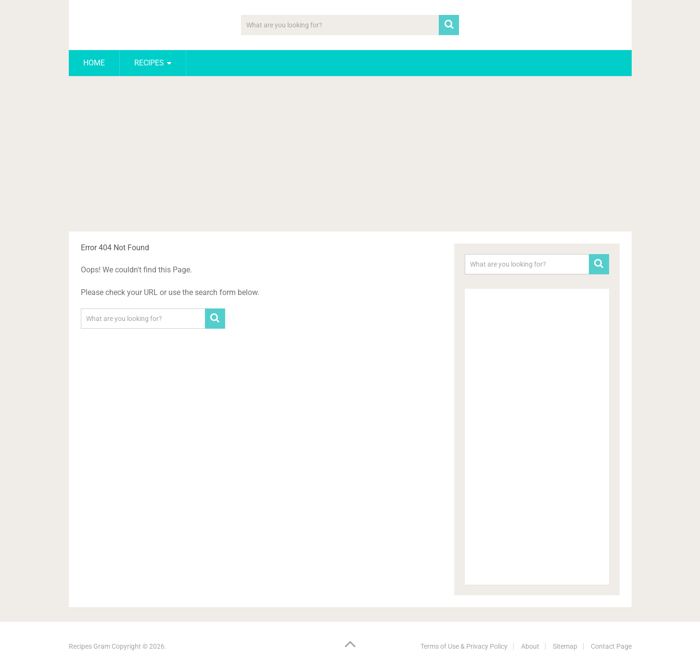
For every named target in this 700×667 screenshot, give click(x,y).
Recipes (149, 62)
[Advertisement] (350, 155)
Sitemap (565, 646)
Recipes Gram (89, 646)
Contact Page (611, 646)
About (530, 646)
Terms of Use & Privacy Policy (464, 646)
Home (94, 62)
